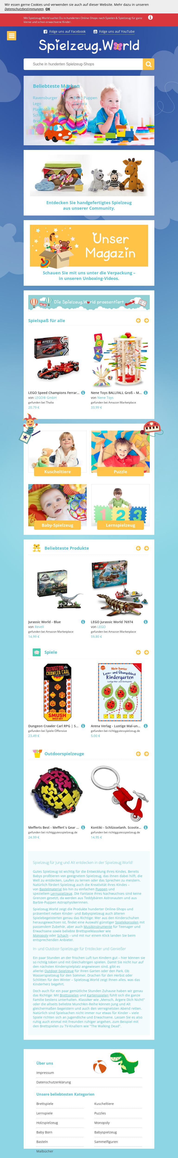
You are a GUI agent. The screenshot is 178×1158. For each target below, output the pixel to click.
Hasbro (79, 115)
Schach (62, 935)
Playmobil (41, 109)
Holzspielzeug (47, 1122)
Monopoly (40, 935)
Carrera (80, 103)
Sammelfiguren (106, 1141)
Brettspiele (44, 1103)
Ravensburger (45, 97)
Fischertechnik (45, 126)
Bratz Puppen (85, 97)
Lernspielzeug (120, 525)
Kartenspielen (98, 995)
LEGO (101, 627)
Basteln (42, 1141)
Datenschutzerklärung (53, 1082)
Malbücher (44, 1151)
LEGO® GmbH (46, 397)
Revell (39, 627)
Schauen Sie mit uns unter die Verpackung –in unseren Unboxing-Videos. (89, 275)
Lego (37, 103)
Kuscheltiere (57, 471)
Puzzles (100, 1113)
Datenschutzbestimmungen (24, 9)
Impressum (45, 1072)
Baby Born (44, 1132)
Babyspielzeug (105, 1132)
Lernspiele (44, 1113)
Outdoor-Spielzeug (59, 971)
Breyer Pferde (85, 121)
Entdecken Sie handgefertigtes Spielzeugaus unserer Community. (89, 205)
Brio (36, 121)
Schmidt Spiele (46, 115)
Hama (78, 109)
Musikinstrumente (98, 926)
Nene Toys (105, 397)
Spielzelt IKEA (85, 126)
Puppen (101, 889)
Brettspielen (69, 995)
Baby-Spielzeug (57, 525)
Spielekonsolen (127, 922)
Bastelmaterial (50, 889)
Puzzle (120, 471)
